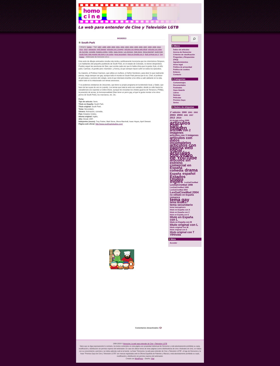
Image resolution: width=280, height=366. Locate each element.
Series (176, 103)
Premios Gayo (179, 100)
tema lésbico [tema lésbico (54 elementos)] (178, 202)
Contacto (177, 74)
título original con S (152, 54)
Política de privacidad (182, 67)
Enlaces (176, 72)
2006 (140, 47)
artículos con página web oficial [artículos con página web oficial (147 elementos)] (183, 147)
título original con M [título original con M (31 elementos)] (179, 227)
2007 (145, 47)
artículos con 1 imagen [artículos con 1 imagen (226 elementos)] (180, 125)
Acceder (173, 243)
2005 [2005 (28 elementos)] (186, 115)
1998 (104, 47)
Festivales (177, 88)
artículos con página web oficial (135, 49)
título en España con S (135, 54)
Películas (177, 98)
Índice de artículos (181, 50)
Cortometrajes (179, 83)
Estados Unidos (102, 52)
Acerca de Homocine (182, 52)
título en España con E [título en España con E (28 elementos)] (179, 215)
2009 (154, 47)
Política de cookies (181, 70)
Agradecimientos (180, 62)
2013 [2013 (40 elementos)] (172, 117)
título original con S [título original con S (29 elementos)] (178, 230)
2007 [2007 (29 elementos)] (191, 115)
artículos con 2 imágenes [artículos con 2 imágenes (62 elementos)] (180, 131)
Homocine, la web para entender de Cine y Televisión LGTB (145, 344)
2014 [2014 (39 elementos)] (178, 117)
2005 (136, 47)
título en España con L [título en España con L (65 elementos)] (181, 218)
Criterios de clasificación (184, 55)
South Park (88, 42)
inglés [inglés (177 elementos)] (176, 181)
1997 (99, 47)
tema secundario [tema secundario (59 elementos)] (181, 205)
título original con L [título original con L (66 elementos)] (184, 224)
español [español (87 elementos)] (188, 173)
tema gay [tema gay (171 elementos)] (179, 200)
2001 (118, 47)
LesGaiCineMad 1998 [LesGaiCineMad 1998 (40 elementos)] (181, 185)
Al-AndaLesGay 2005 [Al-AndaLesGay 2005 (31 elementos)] (179, 120)
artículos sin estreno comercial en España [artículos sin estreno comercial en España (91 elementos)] (180, 164)
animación (92, 49)
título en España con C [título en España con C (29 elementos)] (180, 212)
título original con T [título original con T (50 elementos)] (182, 232)
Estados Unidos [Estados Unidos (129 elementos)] (178, 177)
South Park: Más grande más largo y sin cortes (96, 54)
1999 (109, 47)
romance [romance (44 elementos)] (175, 197)
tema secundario (120, 54)
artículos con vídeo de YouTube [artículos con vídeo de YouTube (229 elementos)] (183, 155)
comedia (92, 52)
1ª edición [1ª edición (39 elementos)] (175, 112)
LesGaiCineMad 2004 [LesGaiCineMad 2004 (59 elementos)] (184, 192)
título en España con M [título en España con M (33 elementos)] (181, 222)
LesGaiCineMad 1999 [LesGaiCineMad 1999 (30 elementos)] (179, 187)
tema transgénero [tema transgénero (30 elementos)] (178, 207)
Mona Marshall (148, 52)
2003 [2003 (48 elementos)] (173, 115)
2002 (122, 47)
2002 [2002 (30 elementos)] (196, 112)
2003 (127, 47)
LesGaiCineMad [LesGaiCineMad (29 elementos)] (191, 182)
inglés (110, 52)
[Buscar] (194, 39)
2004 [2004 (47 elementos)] (180, 115)
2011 (81, 49)
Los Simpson (128, 52)
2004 (131, 47)
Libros (176, 93)
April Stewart (101, 49)
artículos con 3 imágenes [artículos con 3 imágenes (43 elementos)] (184, 135)
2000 (113, 47)
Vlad (152, 359)
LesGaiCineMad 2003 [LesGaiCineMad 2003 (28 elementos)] (179, 190)
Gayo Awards (179, 90)
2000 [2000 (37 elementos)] (184, 112)
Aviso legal (178, 65)
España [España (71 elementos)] (175, 173)
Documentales (179, 85)
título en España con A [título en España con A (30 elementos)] (180, 210)
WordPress (139, 359)
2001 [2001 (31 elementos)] (190, 112)
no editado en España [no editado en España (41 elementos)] (182, 195)
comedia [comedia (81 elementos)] (176, 170)
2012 (86, 49)
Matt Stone (138, 52)
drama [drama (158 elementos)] (191, 170)
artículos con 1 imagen (115, 49)
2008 (150, 47)
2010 (159, 47)
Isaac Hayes (118, 52)
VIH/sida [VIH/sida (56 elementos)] (175, 234)
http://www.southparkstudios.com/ (109, 124)
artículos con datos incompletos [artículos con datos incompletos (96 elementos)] (181, 140)
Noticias (176, 95)
